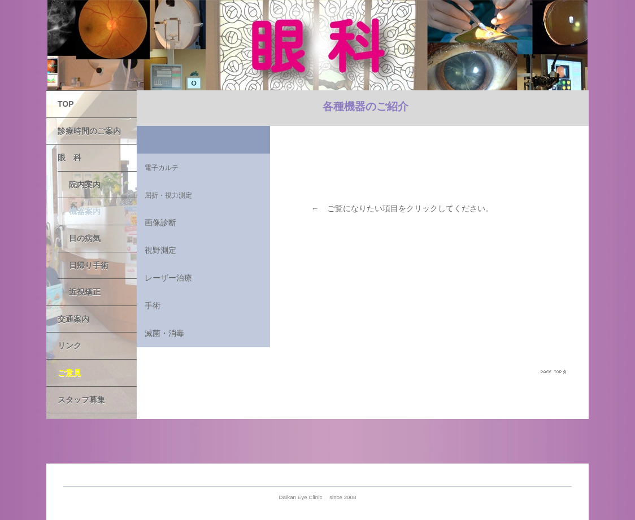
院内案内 (85, 184)
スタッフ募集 (81, 399)
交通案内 (73, 319)
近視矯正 (85, 291)
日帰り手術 (88, 265)
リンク (69, 345)
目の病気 (85, 238)
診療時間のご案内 (89, 131)
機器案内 (85, 211)
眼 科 (69, 157)
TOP (66, 103)
